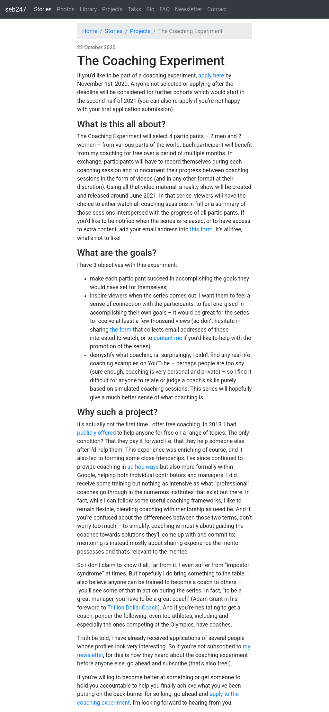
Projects (112, 9)
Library (88, 9)
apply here (211, 75)
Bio (150, 9)
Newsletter (188, 9)
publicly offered (96, 433)
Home (89, 31)
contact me (168, 338)
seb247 (15, 9)
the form (121, 329)
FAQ (165, 9)
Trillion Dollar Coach (132, 607)
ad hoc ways (142, 467)
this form (201, 229)
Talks (134, 9)
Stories (43, 9)
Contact (217, 9)
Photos (66, 9)
